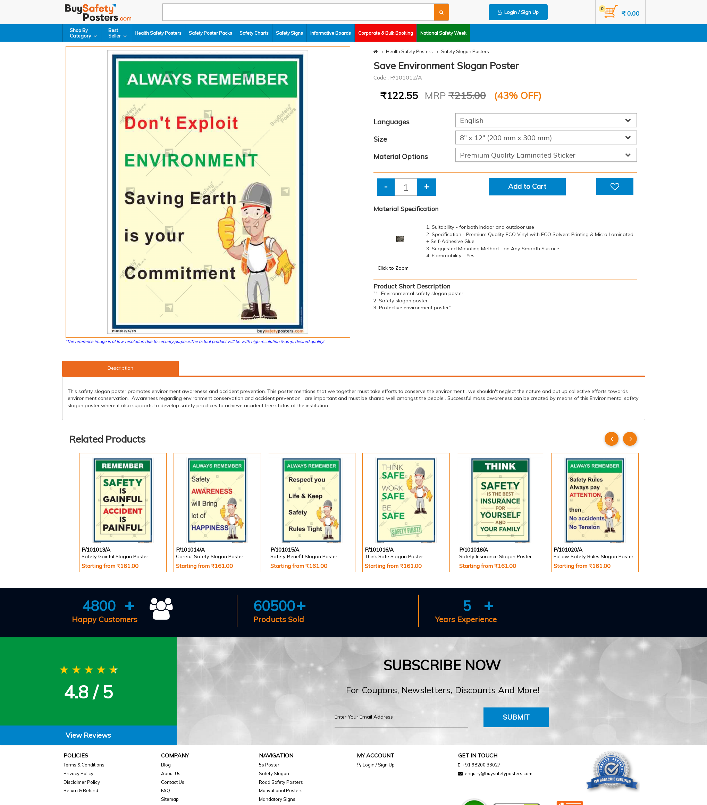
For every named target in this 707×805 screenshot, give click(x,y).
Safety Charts (254, 33)
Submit (516, 717)
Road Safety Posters (281, 782)
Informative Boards (330, 33)
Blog (166, 765)
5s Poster (269, 765)
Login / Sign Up (518, 12)
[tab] (88, 735)
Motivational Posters (281, 790)
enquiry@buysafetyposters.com (498, 773)
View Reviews (88, 735)
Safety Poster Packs (210, 33)
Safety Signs (289, 33)
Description (120, 368)
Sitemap (170, 799)
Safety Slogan (274, 773)
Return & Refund (81, 790)
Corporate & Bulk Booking (385, 33)
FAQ (165, 790)
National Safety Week (443, 33)
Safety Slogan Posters (465, 51)
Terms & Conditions (84, 765)
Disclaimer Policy (82, 782)
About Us (170, 773)
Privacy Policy (78, 773)
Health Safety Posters (158, 33)
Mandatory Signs (277, 799)
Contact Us (172, 782)
